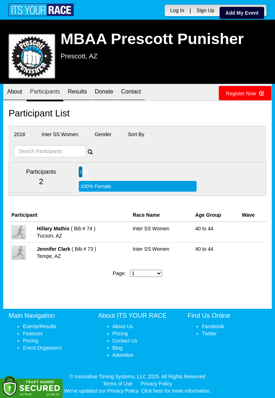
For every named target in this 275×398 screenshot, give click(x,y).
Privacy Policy (156, 384)
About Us (122, 326)
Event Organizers (42, 348)
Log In (177, 10)
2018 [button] (22, 134)
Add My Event (242, 13)
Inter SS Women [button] (62, 134)
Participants (45, 93)
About (14, 93)
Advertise (122, 355)
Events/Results (39, 326)
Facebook (213, 326)
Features (33, 333)
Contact (131, 93)
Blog (117, 348)
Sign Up (205, 10)
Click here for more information (175, 391)
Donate (104, 93)
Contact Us (124, 341)
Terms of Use (117, 384)
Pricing (30, 341)
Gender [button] (105, 134)
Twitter (209, 333)
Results (77, 93)
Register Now (245, 93)
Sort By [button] (138, 134)
